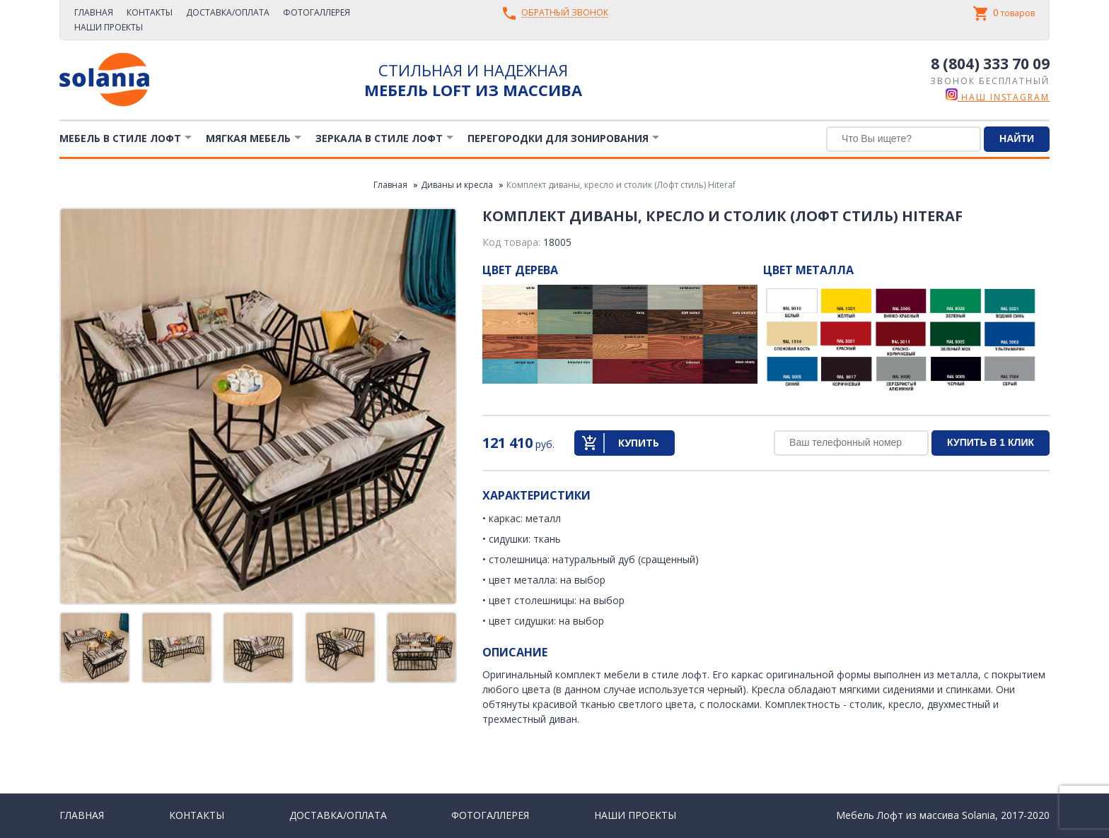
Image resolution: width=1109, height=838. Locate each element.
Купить (638, 442)
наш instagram (998, 97)
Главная (93, 12)
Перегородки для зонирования (558, 138)
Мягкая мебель (248, 138)
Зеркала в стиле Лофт (379, 138)
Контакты (150, 12)
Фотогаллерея (316, 12)
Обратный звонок (564, 13)
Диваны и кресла (457, 185)
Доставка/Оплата (227, 12)
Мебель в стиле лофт (120, 138)
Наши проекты (108, 27)
